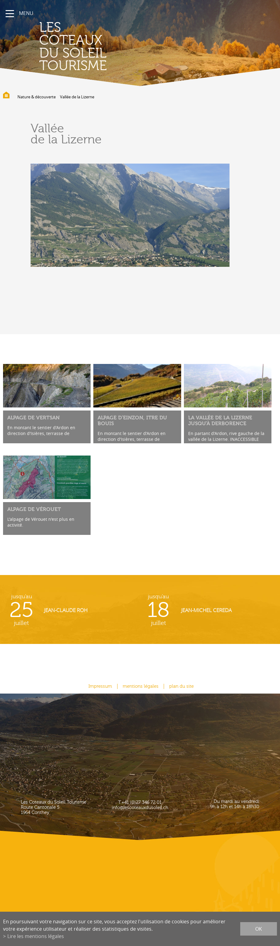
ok (258, 928)
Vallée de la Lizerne (77, 97)
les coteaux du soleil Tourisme (73, 47)
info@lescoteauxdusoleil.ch (140, 807)
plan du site (181, 686)
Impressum (100, 686)
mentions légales (141, 686)
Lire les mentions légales (35, 936)
